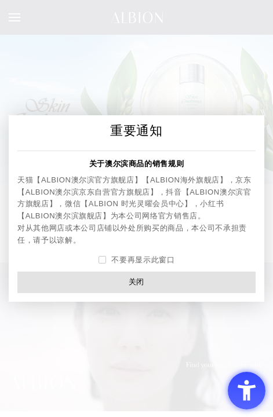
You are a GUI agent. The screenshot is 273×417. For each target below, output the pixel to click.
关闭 (136, 281)
